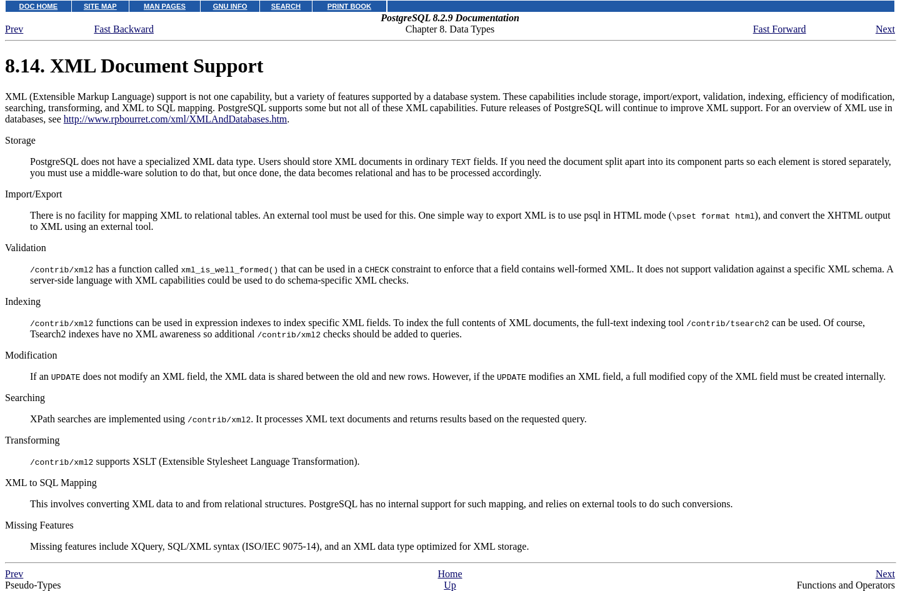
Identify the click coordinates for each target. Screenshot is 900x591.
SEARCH (286, 6)
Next (885, 29)
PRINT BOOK (349, 6)
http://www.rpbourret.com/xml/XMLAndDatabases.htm (176, 119)
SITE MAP (100, 6)
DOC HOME (38, 6)
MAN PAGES (165, 6)
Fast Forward (779, 29)
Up (450, 585)
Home (450, 574)
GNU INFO (230, 6)
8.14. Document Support (134, 65)
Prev (14, 29)
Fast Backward (124, 29)
